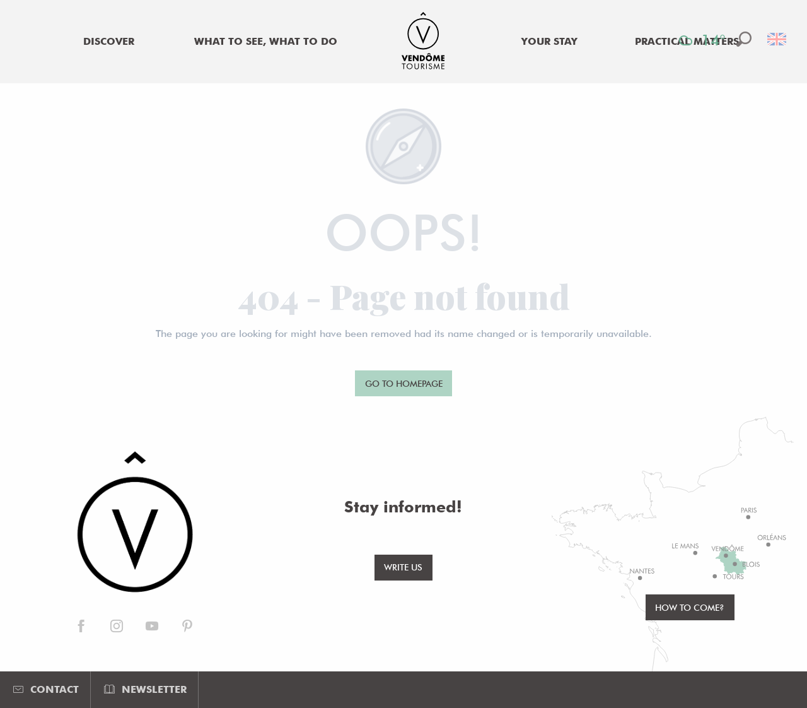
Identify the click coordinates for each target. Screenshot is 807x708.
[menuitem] (108, 41)
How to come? (689, 607)
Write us (403, 567)
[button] (744, 39)
